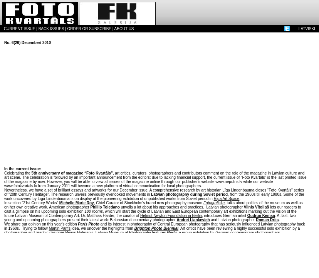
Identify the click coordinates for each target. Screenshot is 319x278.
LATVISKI (307, 29)
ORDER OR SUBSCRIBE (89, 29)
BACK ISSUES (51, 29)
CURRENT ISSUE (19, 29)
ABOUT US (124, 29)
